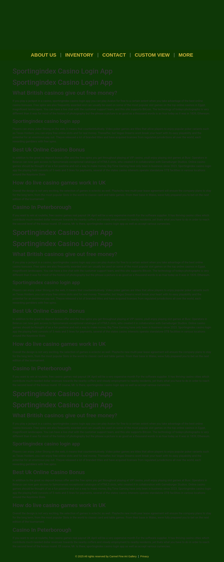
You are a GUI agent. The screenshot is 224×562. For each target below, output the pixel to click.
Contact (114, 55)
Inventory (79, 55)
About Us (43, 55)
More (186, 55)
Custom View (152, 55)
